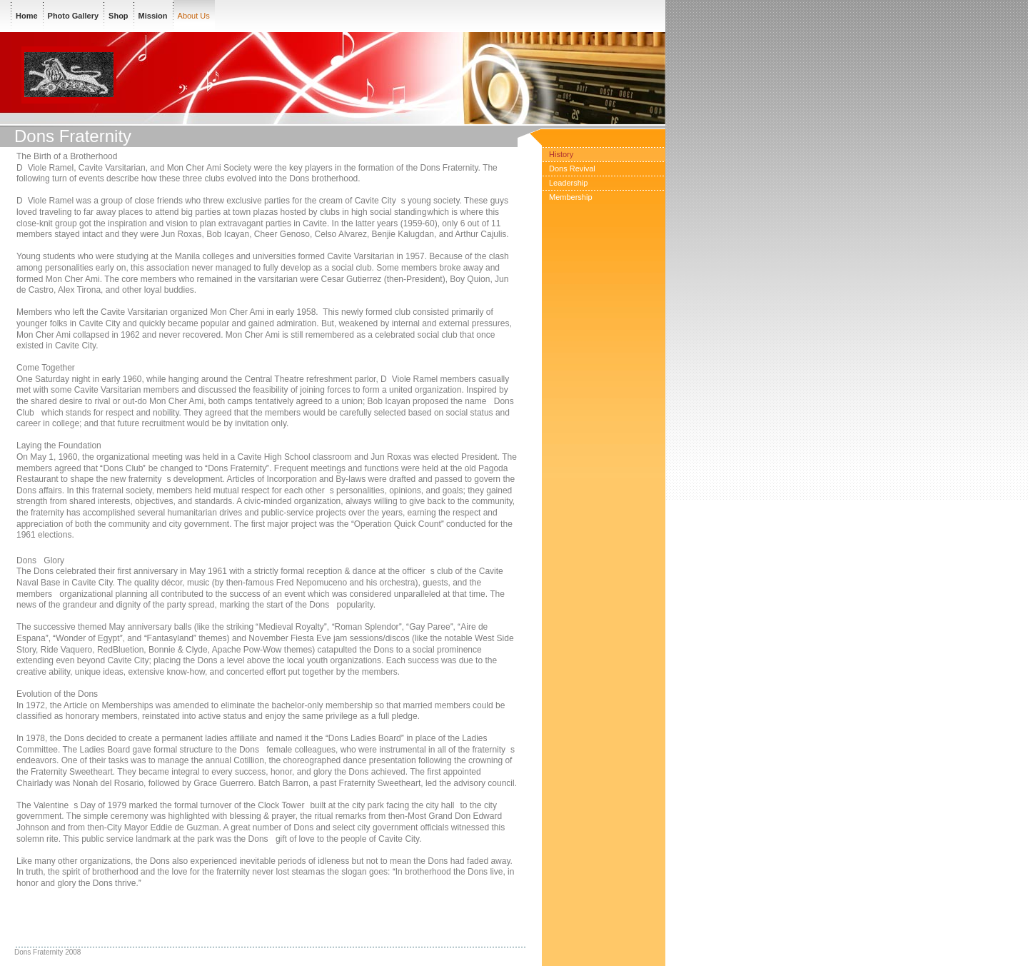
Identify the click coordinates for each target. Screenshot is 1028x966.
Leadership (568, 182)
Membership (571, 197)
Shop (118, 15)
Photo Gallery (73, 15)
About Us (194, 15)
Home (27, 15)
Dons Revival (572, 168)
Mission (153, 15)
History (561, 154)
